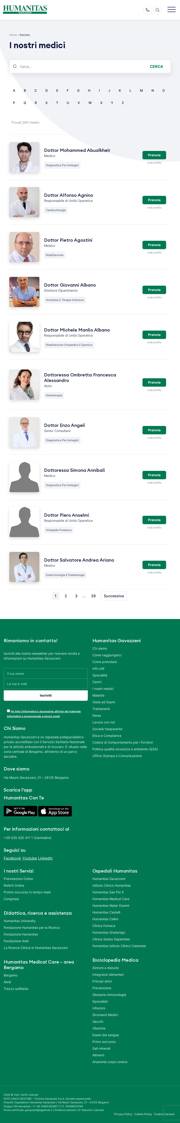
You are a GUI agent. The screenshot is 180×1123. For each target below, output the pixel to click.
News (96, 715)
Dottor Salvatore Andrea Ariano (79, 560)
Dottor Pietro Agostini (68, 240)
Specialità (99, 675)
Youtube (29, 855)
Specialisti (100, 999)
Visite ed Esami (103, 702)
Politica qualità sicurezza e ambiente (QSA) (125, 749)
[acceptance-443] (8, 708)
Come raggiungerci (106, 655)
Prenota (154, 154)
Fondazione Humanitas (21, 932)
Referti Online (14, 883)
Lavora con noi (103, 722)
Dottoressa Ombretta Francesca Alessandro (80, 378)
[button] (171, 10)
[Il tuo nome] (46, 673)
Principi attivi (102, 979)
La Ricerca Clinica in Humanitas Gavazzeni (36, 945)
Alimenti (98, 1052)
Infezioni (98, 1005)
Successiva (114, 596)
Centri (96, 682)
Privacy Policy (123, 1111)
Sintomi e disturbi (105, 965)
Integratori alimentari (108, 972)
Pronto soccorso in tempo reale (27, 890)
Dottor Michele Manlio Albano (77, 330)
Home (13, 35)
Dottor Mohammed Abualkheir (77, 150)
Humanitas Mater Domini (110, 903)
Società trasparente (107, 729)
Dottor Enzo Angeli (64, 425)
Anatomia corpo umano (109, 1059)
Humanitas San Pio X (108, 890)
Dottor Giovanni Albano (70, 285)
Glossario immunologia (109, 992)
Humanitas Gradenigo (108, 930)
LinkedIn (45, 855)
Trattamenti (101, 709)
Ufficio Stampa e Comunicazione (117, 756)
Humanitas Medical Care (110, 896)
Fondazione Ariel (16, 938)
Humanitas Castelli (106, 910)
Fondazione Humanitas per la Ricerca (32, 925)
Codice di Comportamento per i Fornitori (122, 742)
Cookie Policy (143, 1111)
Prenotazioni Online (18, 876)
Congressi (11, 896)
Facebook (12, 855)
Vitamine (98, 1026)
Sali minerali (101, 1046)
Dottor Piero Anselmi (66, 515)
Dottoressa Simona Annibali (74, 470)
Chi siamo (99, 648)
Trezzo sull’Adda (16, 986)
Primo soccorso (104, 1039)
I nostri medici (103, 689)
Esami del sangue (105, 1032)
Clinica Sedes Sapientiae (111, 936)
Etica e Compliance (106, 736)
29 (93, 596)
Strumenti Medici (105, 1012)
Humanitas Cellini (105, 916)
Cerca (156, 66)
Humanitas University (20, 918)
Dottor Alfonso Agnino (68, 195)
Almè (7, 979)
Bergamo (10, 973)
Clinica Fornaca (103, 923)
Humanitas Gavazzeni (108, 876)
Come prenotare (104, 662)
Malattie (98, 695)
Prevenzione (101, 985)
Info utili (98, 668)
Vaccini (97, 1019)
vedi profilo (154, 162)
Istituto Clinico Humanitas (111, 883)
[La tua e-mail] (46, 684)
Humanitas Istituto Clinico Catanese (119, 943)
